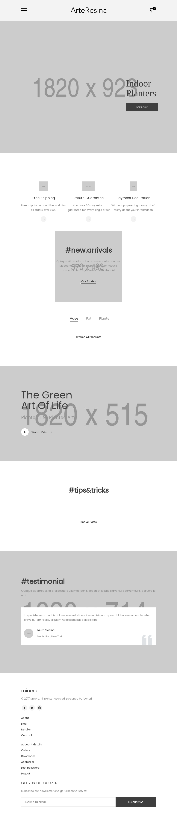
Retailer (26, 729)
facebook (24, 708)
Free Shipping (43, 197)
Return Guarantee (89, 197)
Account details (31, 744)
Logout (25, 773)
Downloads (28, 756)
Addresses (27, 762)
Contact (26, 735)
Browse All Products (88, 337)
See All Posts (89, 522)
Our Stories (88, 281)
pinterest (39, 708)
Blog (24, 724)
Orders (25, 750)
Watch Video (39, 432)
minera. (29, 691)
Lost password (30, 768)
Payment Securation (133, 197)
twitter (32, 708)
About (25, 718)
